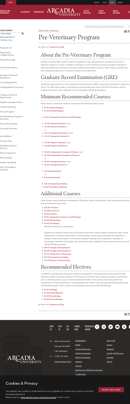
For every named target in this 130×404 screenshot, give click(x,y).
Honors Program (7, 111)
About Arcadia (116, 11)
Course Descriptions (8, 67)
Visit (105, 2)
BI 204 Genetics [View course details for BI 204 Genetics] (50, 213)
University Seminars (8, 128)
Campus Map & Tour (62, 361)
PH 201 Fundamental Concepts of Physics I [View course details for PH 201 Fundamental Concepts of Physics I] (61, 152)
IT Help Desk (80, 374)
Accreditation (6, 136)
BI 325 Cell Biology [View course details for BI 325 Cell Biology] (51, 223)
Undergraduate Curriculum (12, 87)
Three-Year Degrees (9, 123)
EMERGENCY (80, 341)
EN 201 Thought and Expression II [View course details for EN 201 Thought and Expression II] (57, 250)
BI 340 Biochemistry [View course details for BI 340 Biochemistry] (52, 177)
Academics (25, 11)
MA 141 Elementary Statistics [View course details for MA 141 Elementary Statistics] (55, 183)
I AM (11, 2)
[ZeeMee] (124, 327)
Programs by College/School (7, 53)
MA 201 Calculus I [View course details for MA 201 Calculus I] (51, 207)
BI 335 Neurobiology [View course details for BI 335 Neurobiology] (52, 296)
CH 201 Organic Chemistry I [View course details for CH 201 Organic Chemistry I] (55, 142)
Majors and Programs (5, 11)
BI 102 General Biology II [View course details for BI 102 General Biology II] (54, 110)
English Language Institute (11, 102)
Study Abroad (102, 11)
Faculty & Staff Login (115, 353)
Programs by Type (7, 59)
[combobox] (107, 26)
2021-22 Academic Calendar (8, 168)
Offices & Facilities (82, 357)
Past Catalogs (6, 157)
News (120, 2)
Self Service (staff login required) (89, 370)
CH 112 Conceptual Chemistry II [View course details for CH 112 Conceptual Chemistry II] (57, 136)
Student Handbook (8, 162)
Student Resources (83, 349)
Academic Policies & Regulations (8, 76)
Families (110, 357)
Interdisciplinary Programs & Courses (11, 117)
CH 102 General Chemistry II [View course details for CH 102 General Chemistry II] (55, 126)
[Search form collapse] (129, 12)
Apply (96, 2)
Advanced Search (7, 37)
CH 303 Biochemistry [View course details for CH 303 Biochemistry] (52, 171)
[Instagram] (104, 327)
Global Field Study (8, 107)
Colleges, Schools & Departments (8, 96)
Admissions (39, 11)
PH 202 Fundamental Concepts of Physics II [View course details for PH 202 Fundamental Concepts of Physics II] (62, 155)
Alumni (109, 345)
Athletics (78, 362)
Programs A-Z (6, 47)
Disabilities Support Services (8, 146)
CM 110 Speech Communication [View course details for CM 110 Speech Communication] (57, 260)
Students (110, 349)
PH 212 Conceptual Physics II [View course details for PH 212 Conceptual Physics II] (56, 164)
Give (112, 2)
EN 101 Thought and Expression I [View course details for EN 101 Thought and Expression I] (57, 247)
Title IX (109, 362)
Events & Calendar (83, 353)
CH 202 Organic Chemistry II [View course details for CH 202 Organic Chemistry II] (56, 145)
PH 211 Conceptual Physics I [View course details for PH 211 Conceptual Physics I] (55, 161)
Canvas (78, 366)
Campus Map (6, 141)
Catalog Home (6, 40)
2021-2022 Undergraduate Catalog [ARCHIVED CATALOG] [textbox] (104, 27)
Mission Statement (8, 153)
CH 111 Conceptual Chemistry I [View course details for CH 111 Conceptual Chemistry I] (56, 133)
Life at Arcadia (87, 11)
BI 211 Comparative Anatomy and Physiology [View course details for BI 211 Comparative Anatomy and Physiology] (62, 117)
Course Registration (8, 82)
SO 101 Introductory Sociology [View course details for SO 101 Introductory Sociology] (56, 257)
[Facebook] (97, 327)
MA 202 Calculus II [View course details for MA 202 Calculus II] (51, 210)
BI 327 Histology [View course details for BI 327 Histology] (50, 289)
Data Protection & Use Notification (38, 397)
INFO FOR (111, 341)
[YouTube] (117, 327)
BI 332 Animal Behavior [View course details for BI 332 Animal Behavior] (53, 292)
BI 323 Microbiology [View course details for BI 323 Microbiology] (52, 220)
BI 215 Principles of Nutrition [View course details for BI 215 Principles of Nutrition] (55, 187)
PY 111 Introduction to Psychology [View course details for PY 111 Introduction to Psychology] (57, 254)
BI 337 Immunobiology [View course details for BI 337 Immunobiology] (53, 299)
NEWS (77, 345)
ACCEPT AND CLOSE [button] (111, 389)
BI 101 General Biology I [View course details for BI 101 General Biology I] (53, 107)
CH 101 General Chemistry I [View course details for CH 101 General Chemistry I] (55, 123)
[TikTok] (110, 327)
